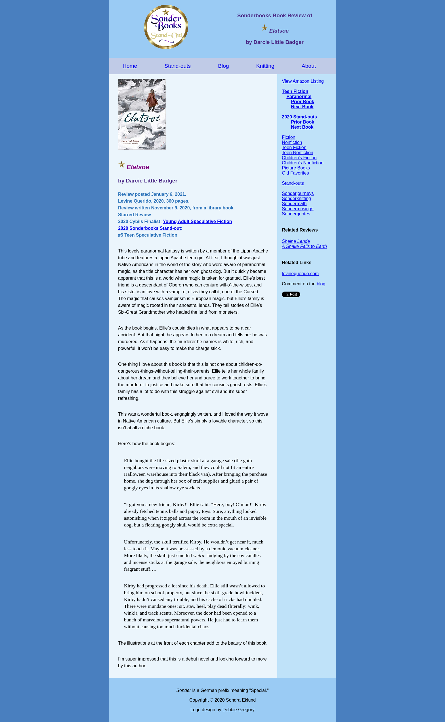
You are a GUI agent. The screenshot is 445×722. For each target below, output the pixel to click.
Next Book (302, 106)
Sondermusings (297, 208)
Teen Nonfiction (297, 152)
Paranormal (298, 96)
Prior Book (302, 101)
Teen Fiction (295, 91)
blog (321, 283)
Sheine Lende (296, 241)
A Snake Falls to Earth (304, 246)
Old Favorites (295, 173)
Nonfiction (292, 142)
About (309, 66)
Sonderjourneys (298, 193)
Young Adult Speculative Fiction (197, 221)
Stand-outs (177, 66)
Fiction (288, 137)
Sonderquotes (296, 213)
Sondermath (294, 203)
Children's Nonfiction (302, 162)
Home (130, 66)
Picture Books (296, 167)
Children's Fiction (299, 157)
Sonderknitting (296, 198)
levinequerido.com (300, 273)
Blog (223, 66)
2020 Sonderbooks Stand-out (149, 228)
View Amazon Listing (303, 81)
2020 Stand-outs (299, 116)
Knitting (265, 66)
